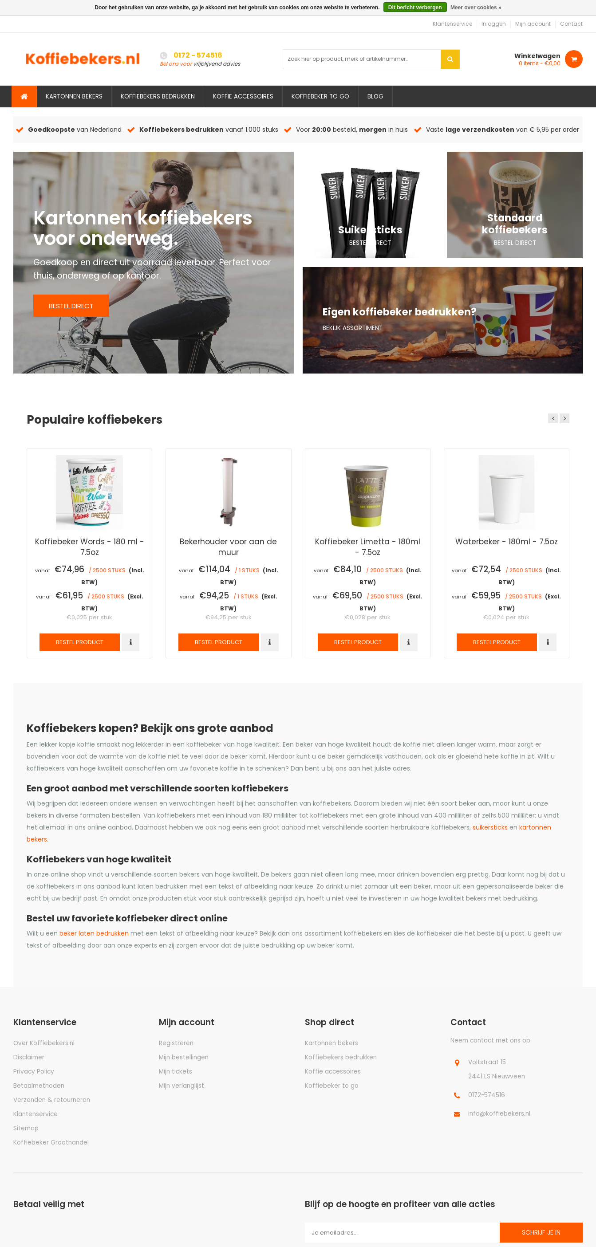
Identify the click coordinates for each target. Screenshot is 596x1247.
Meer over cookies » (475, 7)
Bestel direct (71, 306)
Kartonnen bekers (74, 96)
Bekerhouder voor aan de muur (228, 546)
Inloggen (494, 24)
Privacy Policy (33, 1071)
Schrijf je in (541, 1232)
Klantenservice (452, 24)
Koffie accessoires (243, 96)
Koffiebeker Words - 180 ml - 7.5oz (89, 546)
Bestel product (79, 642)
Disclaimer (28, 1057)
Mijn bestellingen (184, 1057)
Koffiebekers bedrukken (158, 96)
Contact (571, 24)
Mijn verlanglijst (181, 1086)
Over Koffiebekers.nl (44, 1043)
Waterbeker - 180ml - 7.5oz (506, 541)
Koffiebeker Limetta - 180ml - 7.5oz (367, 546)
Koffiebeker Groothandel (51, 1142)
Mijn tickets (175, 1071)
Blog (375, 96)
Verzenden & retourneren (51, 1100)
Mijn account (533, 24)
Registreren (176, 1043)
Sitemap (26, 1128)
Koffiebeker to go (320, 96)
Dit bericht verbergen (415, 7)
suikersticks (490, 827)
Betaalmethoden (38, 1086)
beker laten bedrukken (94, 933)
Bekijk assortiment (353, 328)
